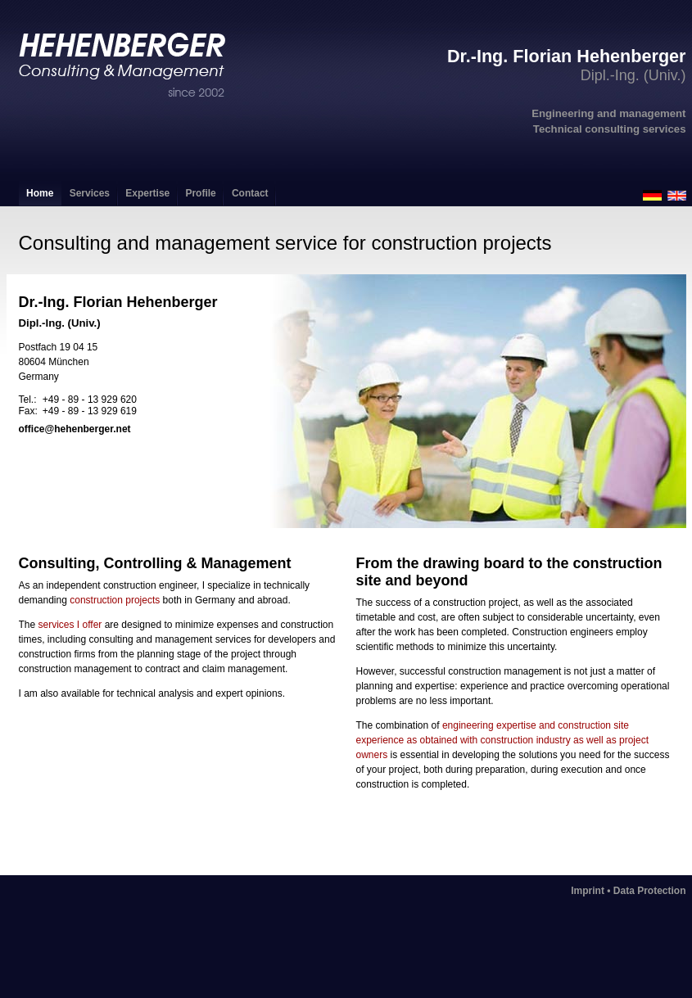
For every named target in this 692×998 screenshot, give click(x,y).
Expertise (147, 193)
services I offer (70, 624)
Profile (200, 193)
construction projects (115, 600)
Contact (250, 193)
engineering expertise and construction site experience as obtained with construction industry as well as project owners (502, 740)
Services (90, 193)
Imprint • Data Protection (628, 890)
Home (39, 193)
